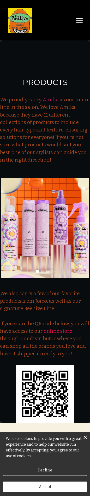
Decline (45, 470)
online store (58, 331)
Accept (45, 486)
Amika (50, 100)
